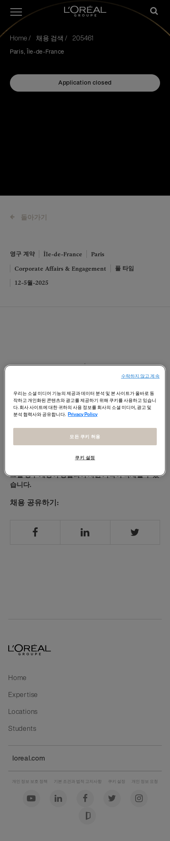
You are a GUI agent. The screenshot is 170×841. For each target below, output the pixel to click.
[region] (84, 420)
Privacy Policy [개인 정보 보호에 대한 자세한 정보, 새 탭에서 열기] (83, 414)
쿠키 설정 (85, 457)
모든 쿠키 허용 (85, 436)
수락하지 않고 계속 (140, 376)
